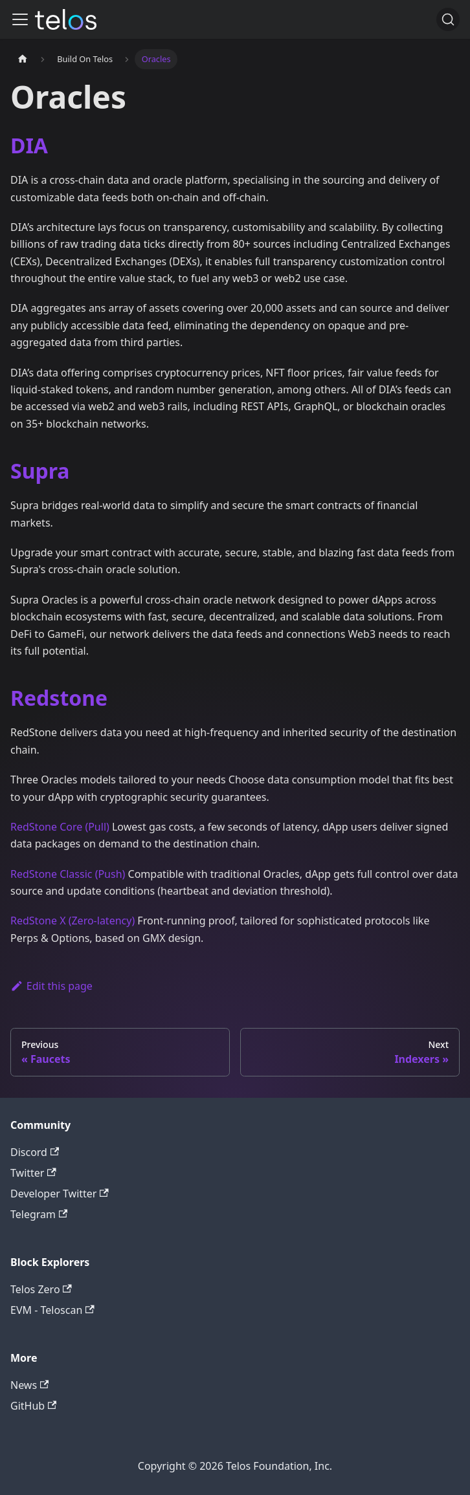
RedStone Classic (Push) (67, 874)
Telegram (38, 1214)
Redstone (58, 698)
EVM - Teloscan (52, 1310)
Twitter (33, 1173)
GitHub (33, 1406)
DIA (29, 145)
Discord (34, 1152)
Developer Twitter (59, 1193)
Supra (40, 471)
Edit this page (51, 986)
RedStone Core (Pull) (59, 827)
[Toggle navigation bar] (20, 19)
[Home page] (22, 59)
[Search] (448, 19)
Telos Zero (41, 1289)
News (29, 1385)
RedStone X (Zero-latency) (72, 920)
